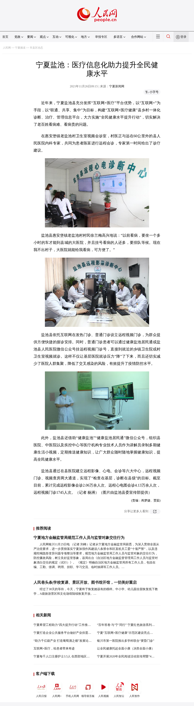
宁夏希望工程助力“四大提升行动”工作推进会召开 (67, 624)
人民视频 (103, 688)
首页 (5, 36)
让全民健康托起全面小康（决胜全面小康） (126, 648)
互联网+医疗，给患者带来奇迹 (54, 648)
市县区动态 (36, 47)
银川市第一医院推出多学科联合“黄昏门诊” (125, 640)
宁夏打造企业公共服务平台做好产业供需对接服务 (67, 632)
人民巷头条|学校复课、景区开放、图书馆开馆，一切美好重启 (85, 582)
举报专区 (101, 36)
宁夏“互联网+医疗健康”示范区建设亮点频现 (126, 632)
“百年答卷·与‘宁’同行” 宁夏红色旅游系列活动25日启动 (133, 624)
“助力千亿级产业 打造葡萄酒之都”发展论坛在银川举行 (70, 640)
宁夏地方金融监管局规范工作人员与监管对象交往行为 (79, 538)
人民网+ (56, 688)
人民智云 (119, 688)
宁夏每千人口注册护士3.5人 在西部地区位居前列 (66, 656)
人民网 (7, 47)
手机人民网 (72, 688)
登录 (183, 36)
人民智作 (134, 688)
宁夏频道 (20, 47)
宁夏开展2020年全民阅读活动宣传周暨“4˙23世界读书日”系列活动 (140, 656)
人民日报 (41, 688)
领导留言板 (88, 688)
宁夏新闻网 (116, 86)
